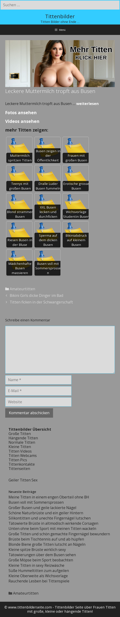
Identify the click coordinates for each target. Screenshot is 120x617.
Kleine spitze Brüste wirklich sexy (37, 549)
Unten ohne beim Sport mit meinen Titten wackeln (52, 528)
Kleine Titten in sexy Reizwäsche (36, 565)
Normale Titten (22, 442)
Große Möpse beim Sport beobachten (41, 560)
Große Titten (20, 433)
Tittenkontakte (22, 464)
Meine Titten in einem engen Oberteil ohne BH (49, 497)
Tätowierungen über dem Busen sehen (42, 554)
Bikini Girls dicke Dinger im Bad (36, 295)
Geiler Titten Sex (23, 480)
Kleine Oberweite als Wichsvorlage (38, 575)
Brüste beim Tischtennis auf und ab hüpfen (46, 539)
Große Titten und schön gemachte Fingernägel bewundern (59, 533)
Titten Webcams (23, 455)
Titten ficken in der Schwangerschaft (41, 302)
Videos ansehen (22, 121)
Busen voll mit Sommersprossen (36, 502)
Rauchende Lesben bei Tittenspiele (39, 581)
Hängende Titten (23, 438)
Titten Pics (18, 459)
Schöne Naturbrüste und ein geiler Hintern (46, 512)
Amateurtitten (22, 288)
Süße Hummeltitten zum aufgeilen (39, 570)
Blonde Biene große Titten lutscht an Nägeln (47, 544)
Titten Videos (20, 451)
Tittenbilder (60, 16)
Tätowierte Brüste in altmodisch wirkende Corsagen (53, 523)
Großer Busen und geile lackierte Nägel (42, 507)
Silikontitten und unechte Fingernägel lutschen (50, 518)
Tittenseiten (19, 468)
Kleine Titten (20, 446)
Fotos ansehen (21, 112)
